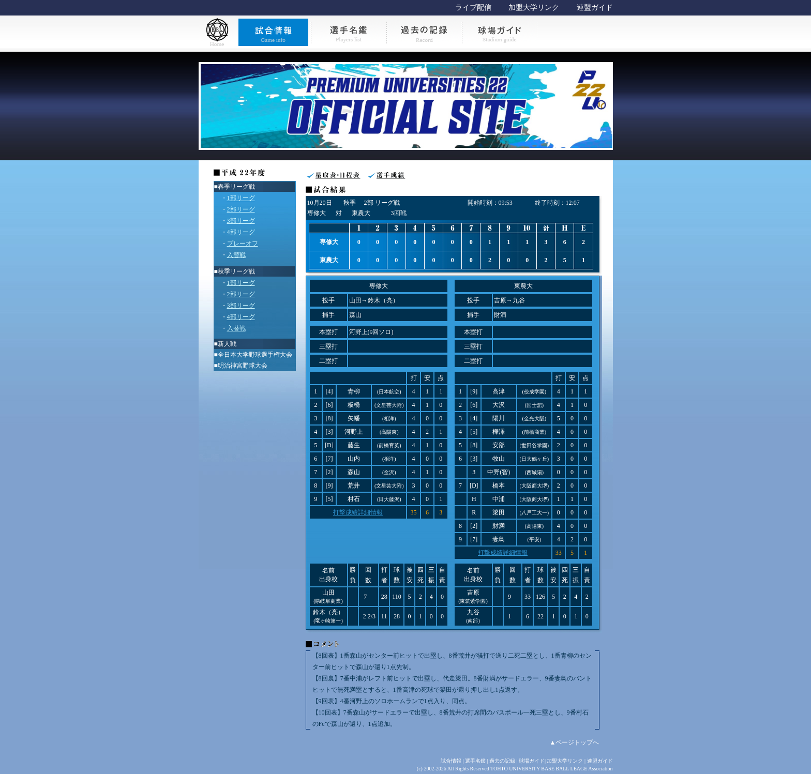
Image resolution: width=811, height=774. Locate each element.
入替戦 (236, 255)
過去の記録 (502, 761)
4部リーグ (241, 232)
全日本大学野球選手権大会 (255, 354)
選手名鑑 (475, 761)
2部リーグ (241, 209)
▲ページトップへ (574, 742)
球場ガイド (532, 761)
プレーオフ (242, 243)
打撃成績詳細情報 (358, 512)
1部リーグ (241, 198)
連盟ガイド (595, 7)
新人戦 (227, 343)
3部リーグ (241, 220)
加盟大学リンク (533, 7)
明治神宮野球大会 (242, 365)
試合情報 (451, 761)
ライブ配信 (473, 7)
